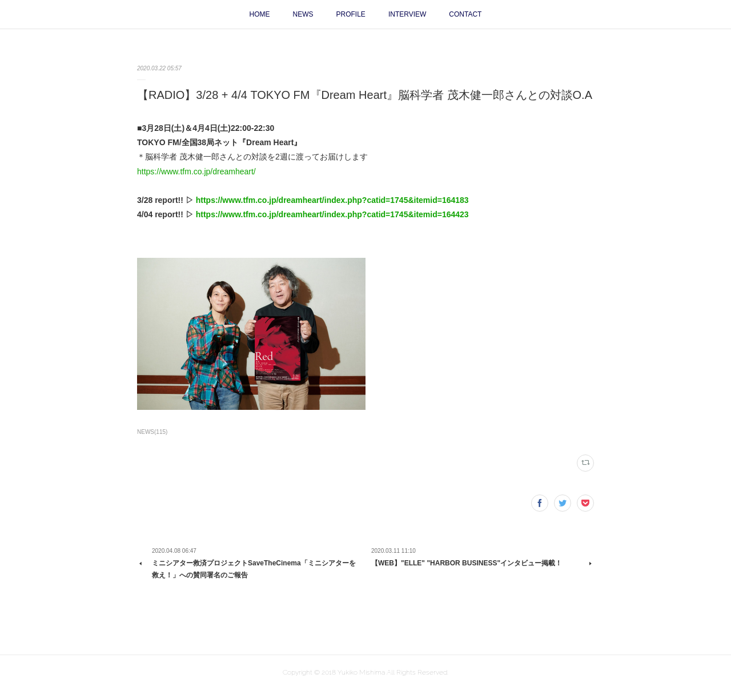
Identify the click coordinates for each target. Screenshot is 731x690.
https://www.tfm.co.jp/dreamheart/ (196, 171)
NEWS (303, 14)
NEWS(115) (152, 432)
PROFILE (351, 14)
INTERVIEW (407, 14)
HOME (260, 14)
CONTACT (465, 14)
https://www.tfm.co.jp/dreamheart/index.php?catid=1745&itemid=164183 (332, 200)
